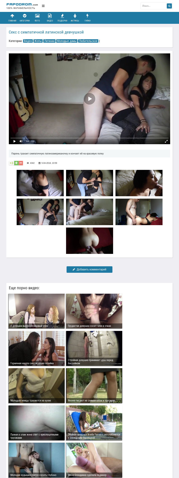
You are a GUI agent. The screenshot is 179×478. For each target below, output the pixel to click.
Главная (12, 18)
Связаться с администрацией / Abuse (27, 457)
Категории (25, 18)
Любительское (88, 41)
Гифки (87, 18)
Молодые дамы (67, 41)
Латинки (49, 41)
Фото (37, 18)
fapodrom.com (23, 6)
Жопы (38, 41)
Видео (50, 18)
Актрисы (75, 18)
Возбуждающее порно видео (67, 459)
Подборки (62, 18)
